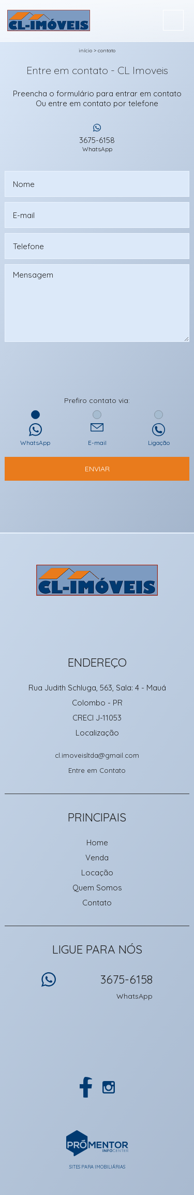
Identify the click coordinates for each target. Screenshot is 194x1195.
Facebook (86, 1087)
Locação (97, 872)
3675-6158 (97, 144)
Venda (97, 857)
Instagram (108, 1087)
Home (97, 842)
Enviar (97, 468)
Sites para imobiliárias (97, 1167)
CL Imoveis (97, 580)
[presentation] (97, 369)
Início (85, 50)
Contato (106, 50)
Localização (97, 733)
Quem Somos (97, 887)
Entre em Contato (97, 770)
